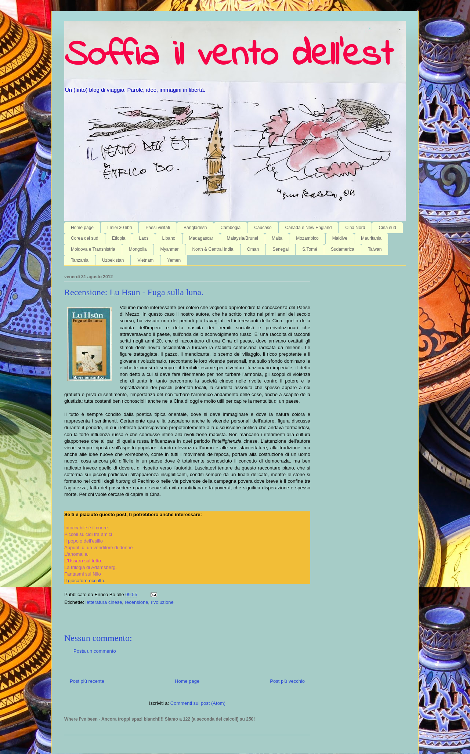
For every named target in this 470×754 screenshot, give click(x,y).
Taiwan (375, 249)
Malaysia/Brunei (242, 238)
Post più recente (87, 681)
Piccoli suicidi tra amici (88, 534)
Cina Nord (355, 227)
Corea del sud (84, 238)
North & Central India (212, 249)
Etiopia (119, 238)
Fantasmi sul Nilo (82, 574)
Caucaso (262, 227)
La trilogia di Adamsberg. (90, 567)
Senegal (280, 249)
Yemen (174, 260)
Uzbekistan (113, 260)
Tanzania (79, 260)
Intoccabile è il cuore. (86, 527)
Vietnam (145, 260)
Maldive (339, 238)
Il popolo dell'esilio (83, 541)
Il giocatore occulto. (84, 580)
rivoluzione (162, 602)
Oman (253, 249)
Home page (82, 227)
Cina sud (387, 227)
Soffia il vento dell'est (228, 56)
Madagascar (201, 238)
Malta (277, 238)
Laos (143, 238)
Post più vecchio (287, 681)
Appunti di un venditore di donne (98, 547)
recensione (136, 602)
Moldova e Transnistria (93, 249)
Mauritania (371, 238)
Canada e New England (308, 227)
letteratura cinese (104, 602)
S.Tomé (309, 249)
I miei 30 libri (119, 227)
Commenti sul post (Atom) (197, 703)
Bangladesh (195, 227)
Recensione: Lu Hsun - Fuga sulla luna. (133, 292)
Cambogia (231, 227)
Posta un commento (94, 651)
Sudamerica (342, 249)
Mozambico (307, 238)
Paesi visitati (157, 227)
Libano (168, 238)
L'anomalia (75, 554)
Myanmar (169, 249)
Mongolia (138, 249)
